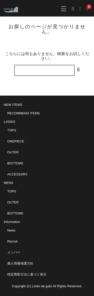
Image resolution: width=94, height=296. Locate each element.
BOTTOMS (15, 163)
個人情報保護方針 (20, 263)
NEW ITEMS (13, 105)
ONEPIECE (15, 141)
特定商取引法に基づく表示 (26, 274)
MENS (8, 183)
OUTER (13, 152)
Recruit (12, 241)
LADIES (9, 122)
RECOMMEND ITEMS (23, 113)
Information (12, 222)
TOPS (11, 130)
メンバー (13, 252)
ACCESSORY (17, 174)
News (11, 230)
